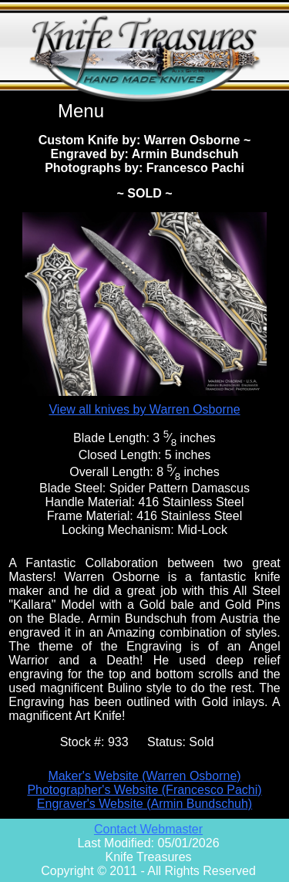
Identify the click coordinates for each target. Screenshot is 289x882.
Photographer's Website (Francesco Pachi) (144, 789)
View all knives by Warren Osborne (144, 409)
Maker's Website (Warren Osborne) (144, 775)
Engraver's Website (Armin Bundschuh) (144, 803)
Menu (81, 110)
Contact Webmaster (148, 829)
